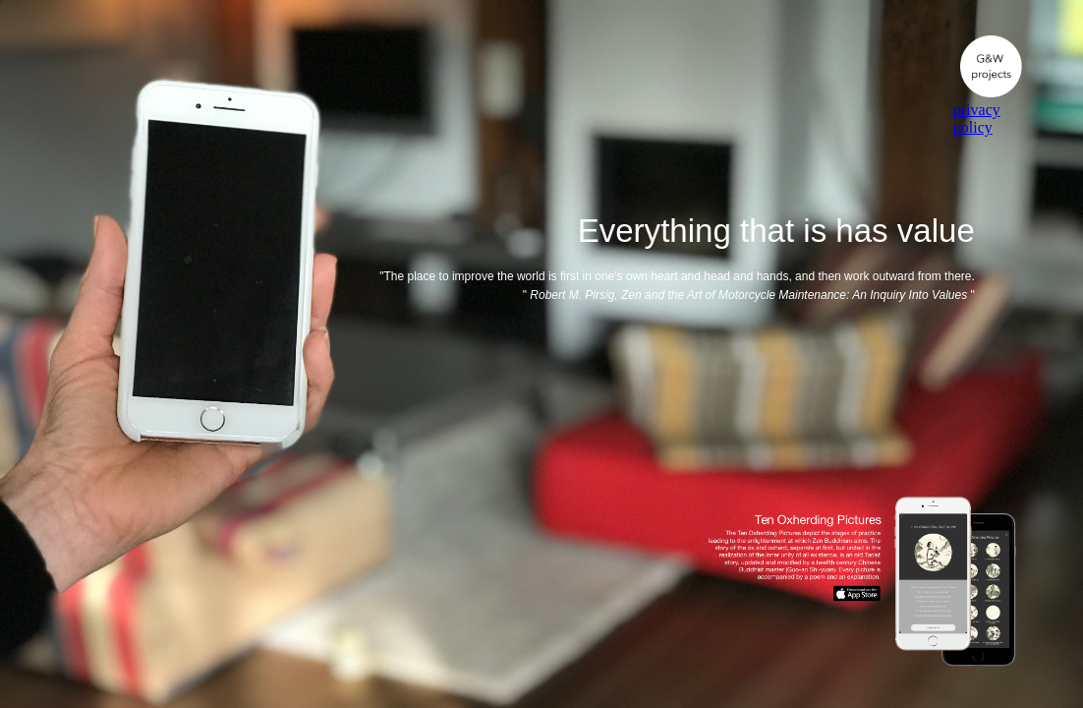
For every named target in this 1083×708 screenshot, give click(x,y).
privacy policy (976, 118)
